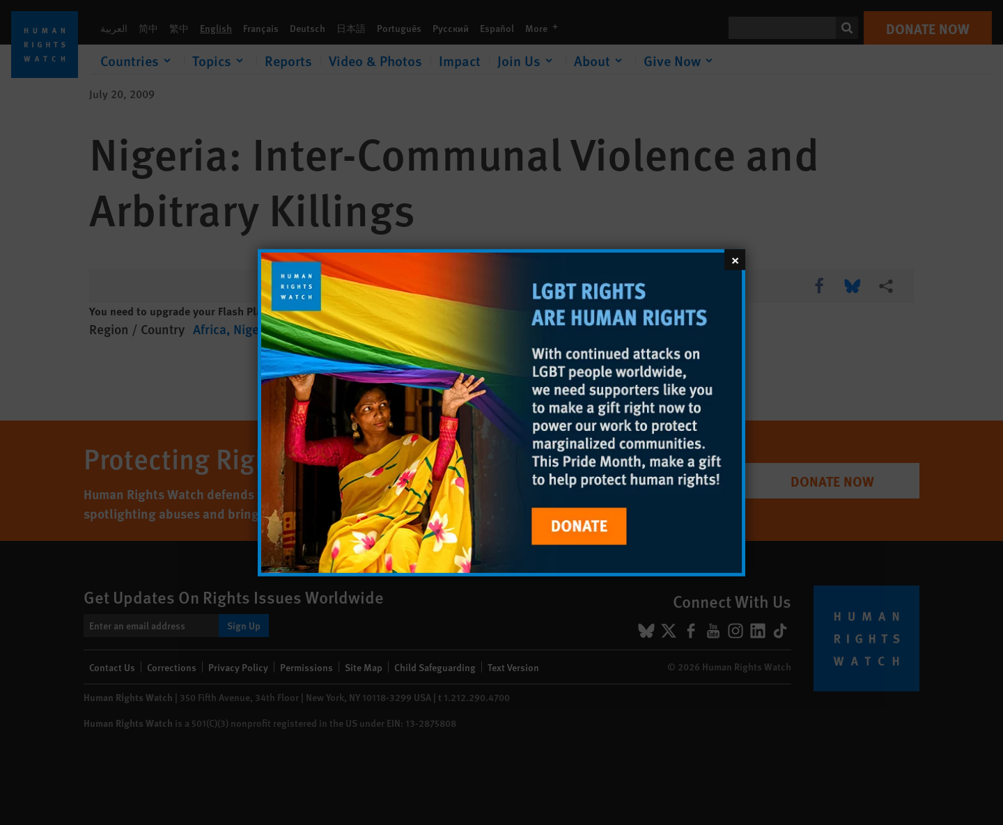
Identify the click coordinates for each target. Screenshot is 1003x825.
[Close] (734, 259)
